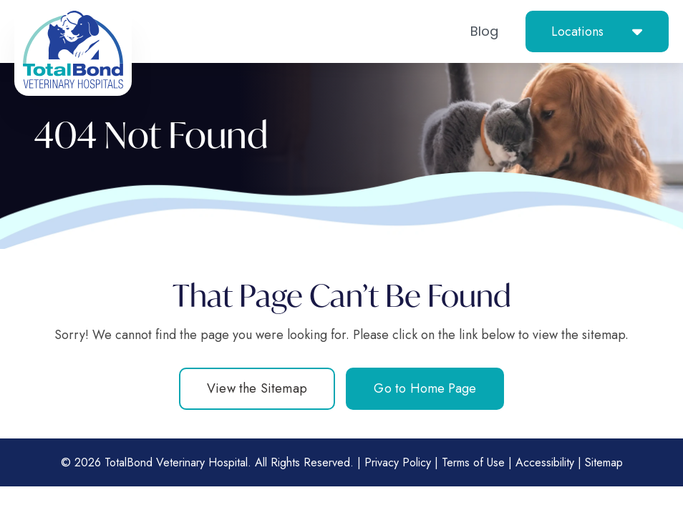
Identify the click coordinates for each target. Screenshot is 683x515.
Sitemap (604, 462)
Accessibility (544, 462)
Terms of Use (473, 462)
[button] (597, 31)
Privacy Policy (397, 462)
